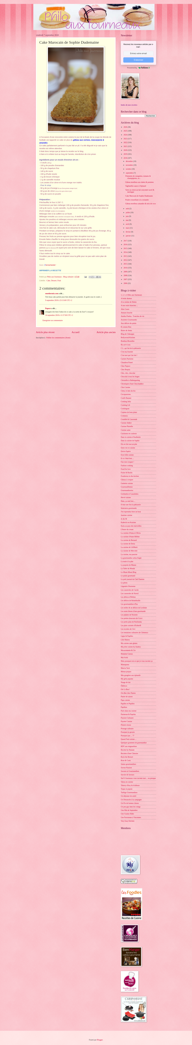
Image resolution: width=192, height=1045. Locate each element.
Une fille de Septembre (129, 810)
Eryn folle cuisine (127, 455)
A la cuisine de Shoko (128, 302)
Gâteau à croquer (127, 480)
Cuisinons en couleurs (129, 434)
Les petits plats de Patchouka (131, 622)
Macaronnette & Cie (128, 650)
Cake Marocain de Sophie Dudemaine (139, 196)
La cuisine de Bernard (129, 540)
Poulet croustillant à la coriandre (137, 200)
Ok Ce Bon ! (125, 689)
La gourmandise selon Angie (131, 558)
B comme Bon (126, 327)
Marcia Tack (125, 668)
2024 (126, 135)
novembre (129, 165)
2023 (126, 139)
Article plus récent (45, 332)
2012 (126, 260)
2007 (126, 279)
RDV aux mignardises (129, 746)
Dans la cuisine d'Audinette (131, 437)
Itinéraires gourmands (129, 508)
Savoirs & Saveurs (127, 775)
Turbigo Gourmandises (129, 792)
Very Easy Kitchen (127, 821)
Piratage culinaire (127, 729)
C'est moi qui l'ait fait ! (129, 355)
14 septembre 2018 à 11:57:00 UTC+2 (59, 315)
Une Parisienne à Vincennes (131, 817)
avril (128, 224)
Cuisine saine (125, 430)
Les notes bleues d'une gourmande (133, 611)
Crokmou (124, 416)
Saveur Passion (126, 768)
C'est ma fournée (127, 352)
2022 (126, 142)
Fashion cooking (127, 466)
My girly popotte (127, 679)
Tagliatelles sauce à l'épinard (135, 186)
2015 (126, 248)
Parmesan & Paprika (128, 714)
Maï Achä (124, 658)
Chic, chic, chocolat (128, 373)
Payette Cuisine (126, 721)
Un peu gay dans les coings (131, 807)
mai (127, 220)
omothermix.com (51, 294)
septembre (130, 173)
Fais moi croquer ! (127, 462)
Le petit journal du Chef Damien (132, 579)
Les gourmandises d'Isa (129, 604)
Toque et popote (126, 789)
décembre (129, 161)
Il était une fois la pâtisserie (131, 505)
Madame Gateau (127, 654)
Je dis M (124, 519)
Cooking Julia (126, 402)
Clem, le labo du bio (128, 391)
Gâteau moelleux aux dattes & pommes (139, 182)
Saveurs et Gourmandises (130, 771)
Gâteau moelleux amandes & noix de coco (140, 204)
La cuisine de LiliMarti (129, 547)
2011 (126, 264)
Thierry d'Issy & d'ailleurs (130, 785)
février (128, 232)
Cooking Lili (125, 405)
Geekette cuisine (127, 483)
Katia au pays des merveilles (131, 526)
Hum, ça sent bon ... (128, 501)
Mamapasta (125, 665)
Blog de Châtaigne (127, 334)
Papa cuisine (125, 700)
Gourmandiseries (127, 490)
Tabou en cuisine (127, 782)
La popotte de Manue (128, 565)
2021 (126, 146)
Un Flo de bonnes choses (130, 803)
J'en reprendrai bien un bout (131, 512)
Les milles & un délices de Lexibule (134, 608)
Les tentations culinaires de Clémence (134, 633)
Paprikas (124, 707)
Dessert (53, 281)
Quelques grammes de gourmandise (134, 743)
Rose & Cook (126, 760)
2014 (126, 252)
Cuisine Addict (126, 423)
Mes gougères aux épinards (131, 675)
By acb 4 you (125, 345)
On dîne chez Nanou (128, 693)
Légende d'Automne (128, 586)
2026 (126, 127)
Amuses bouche (126, 313)
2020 (126, 150)
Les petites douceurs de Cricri (131, 618)
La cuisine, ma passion (129, 554)
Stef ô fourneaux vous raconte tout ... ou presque (138, 778)
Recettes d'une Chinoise (129, 753)
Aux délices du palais (128, 323)
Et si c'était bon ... (127, 458)
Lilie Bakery (125, 640)
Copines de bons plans (129, 412)
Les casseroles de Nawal (129, 593)
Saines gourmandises (128, 764)
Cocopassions (126, 394)
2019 (126, 154)
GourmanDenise (127, 487)
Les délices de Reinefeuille (130, 601)
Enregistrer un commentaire (53, 320)
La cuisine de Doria (128, 544)
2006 (126, 283)
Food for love (126, 469)
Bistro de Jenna (126, 330)
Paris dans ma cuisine (128, 711)
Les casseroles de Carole (130, 590)
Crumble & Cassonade (129, 419)
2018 (126, 158)
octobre (129, 169)
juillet (128, 212)
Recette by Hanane (127, 750)
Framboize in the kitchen (130, 476)
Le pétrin (124, 583)
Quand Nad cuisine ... (128, 739)
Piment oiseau (126, 725)
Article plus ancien (106, 332)
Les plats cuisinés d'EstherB (131, 626)
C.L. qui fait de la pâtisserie (131, 348)
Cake (48, 281)
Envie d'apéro (126, 451)
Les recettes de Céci (128, 629)
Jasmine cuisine (126, 515)
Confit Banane (126, 398)
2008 (126, 275)
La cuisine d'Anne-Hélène (130, 537)
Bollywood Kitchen (128, 338)
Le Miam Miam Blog (128, 572)
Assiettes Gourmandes (129, 320)
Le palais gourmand (128, 576)
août (127, 209)
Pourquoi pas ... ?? (127, 736)
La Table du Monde (128, 569)
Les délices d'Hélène (128, 597)
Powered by (138, 68)
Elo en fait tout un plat (129, 444)
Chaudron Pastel (127, 362)
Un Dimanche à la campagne (131, 800)
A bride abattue (126, 298)
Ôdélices (124, 686)
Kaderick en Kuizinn (128, 522)
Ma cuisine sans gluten (129, 643)
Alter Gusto (125, 309)
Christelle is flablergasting (130, 380)
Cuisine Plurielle (127, 426)
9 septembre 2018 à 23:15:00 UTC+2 (58, 300)
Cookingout (125, 409)
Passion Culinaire (127, 718)
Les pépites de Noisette (129, 615)
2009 (126, 272)
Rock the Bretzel (127, 757)
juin (127, 216)
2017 (126, 241)
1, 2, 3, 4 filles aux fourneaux (131, 295)
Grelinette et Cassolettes (129, 494)
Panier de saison (127, 697)
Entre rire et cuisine (128, 448)
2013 (126, 256)
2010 (126, 268)
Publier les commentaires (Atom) (58, 338)
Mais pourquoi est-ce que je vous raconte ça (137, 661)
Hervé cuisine (126, 497)
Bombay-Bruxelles (127, 341)
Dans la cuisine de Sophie (130, 441)
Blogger (100, 1040)
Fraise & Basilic (127, 473)
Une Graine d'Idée (127, 814)
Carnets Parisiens (127, 359)
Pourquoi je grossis (128, 732)
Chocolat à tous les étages (130, 377)
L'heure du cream (127, 529)
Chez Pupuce (125, 366)
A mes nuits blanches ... (129, 306)
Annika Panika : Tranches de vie (132, 316)
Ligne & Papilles (127, 636)
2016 (126, 245)
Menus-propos (126, 672)
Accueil (75, 332)
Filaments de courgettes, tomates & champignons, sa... (138, 177)
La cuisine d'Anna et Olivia (131, 533)
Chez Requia (125, 370)
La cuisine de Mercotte (129, 551)
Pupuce (48, 308)
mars (128, 228)
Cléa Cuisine (125, 387)
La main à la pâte (127, 561)
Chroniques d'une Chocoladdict (132, 384)
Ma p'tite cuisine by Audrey (131, 647)
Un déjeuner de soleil (128, 796)
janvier (128, 236)
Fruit (59, 281)
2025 (126, 131)
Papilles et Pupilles (128, 704)
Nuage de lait (125, 682)
